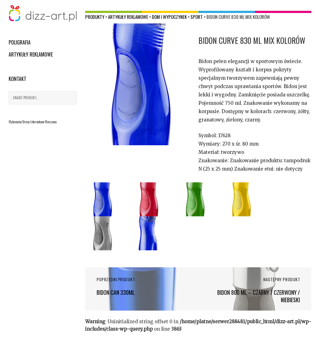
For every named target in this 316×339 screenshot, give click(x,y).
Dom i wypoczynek (169, 16)
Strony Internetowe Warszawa (39, 121)
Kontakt (17, 79)
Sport (196, 16)
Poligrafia (20, 42)
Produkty (94, 16)
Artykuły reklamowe (31, 54)
